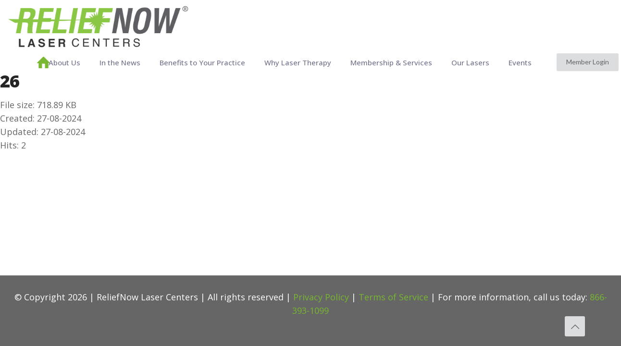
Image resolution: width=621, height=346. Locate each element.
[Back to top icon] (575, 326)
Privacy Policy (321, 297)
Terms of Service (393, 297)
